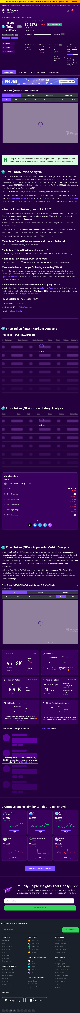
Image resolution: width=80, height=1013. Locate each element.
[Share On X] (30, 525)
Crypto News (19, 303)
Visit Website (72, 680)
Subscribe (70, 930)
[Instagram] (25, 1010)
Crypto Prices (5, 981)
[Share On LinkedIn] (40, 525)
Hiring (56, 984)
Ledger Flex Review (33, 981)
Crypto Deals (5, 958)
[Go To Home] (3, 17)
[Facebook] (14, 1010)
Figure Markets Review (61, 943)
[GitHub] (33, 1010)
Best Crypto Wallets (7, 975)
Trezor (74, 201)
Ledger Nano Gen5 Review (36, 987)
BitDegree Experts (60, 964)
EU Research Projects (61, 969)
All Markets (23, 72)
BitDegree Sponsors (60, 978)
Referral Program (60, 972)
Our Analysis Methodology (62, 966)
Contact (57, 987)
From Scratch (16, 311)
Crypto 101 (5, 943)
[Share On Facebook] (35, 525)
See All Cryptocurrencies (40, 868)
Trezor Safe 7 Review (34, 984)
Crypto (9, 17)
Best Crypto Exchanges (8, 969)
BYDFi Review (59, 946)
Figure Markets (21, 198)
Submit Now (20, 720)
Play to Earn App (6, 961)
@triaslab (8, 589)
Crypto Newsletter (7, 946)
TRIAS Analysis (8, 72)
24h (60, 44)
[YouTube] (10, 1010)
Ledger (65, 201)
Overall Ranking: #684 (7, 35)
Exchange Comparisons (9, 972)
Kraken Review (59, 940)
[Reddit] (29, 1010)
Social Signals (54, 72)
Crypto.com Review (60, 949)
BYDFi (31, 198)
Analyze (14, 831)
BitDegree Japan (60, 981)
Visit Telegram (32, 680)
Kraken (12, 198)
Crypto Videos (6, 955)
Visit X (35, 653)
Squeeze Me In (40, 908)
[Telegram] (7, 1010)
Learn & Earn (5, 940)
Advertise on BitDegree (61, 975)
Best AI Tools (5, 978)
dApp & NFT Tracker (7, 984)
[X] (3, 1010)
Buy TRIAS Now (54, 24)
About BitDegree (59, 961)
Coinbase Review (60, 952)
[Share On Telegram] (45, 525)
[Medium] (22, 1010)
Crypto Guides (6, 949)
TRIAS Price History (38, 72)
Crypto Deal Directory (10, 277)
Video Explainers (25, 307)
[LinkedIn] (18, 1010)
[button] (72, 11)
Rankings (16, 17)
